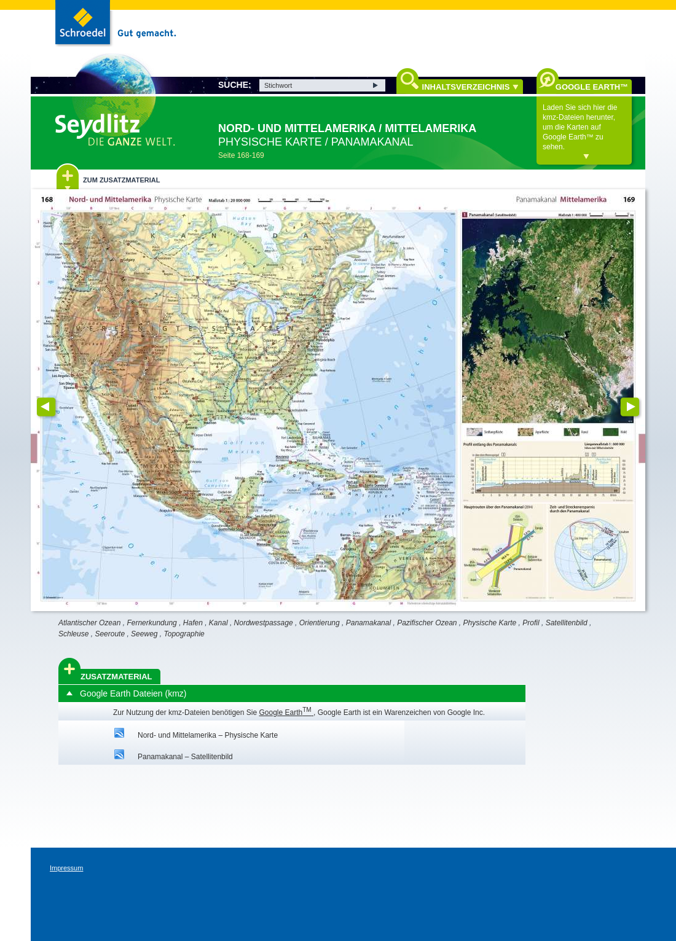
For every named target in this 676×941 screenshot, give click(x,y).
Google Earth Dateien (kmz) (133, 693)
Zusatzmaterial (116, 676)
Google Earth (286, 712)
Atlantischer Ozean (89, 623)
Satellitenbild (567, 623)
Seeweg (144, 634)
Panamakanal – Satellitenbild (185, 756)
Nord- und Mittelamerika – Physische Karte (208, 735)
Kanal (218, 623)
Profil (530, 623)
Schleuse (73, 634)
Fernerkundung (151, 623)
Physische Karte (490, 623)
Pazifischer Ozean (427, 623)
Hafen (193, 623)
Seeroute (110, 634)
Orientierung (319, 623)
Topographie (184, 634)
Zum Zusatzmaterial (121, 180)
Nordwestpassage (263, 623)
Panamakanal (368, 623)
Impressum (66, 868)
